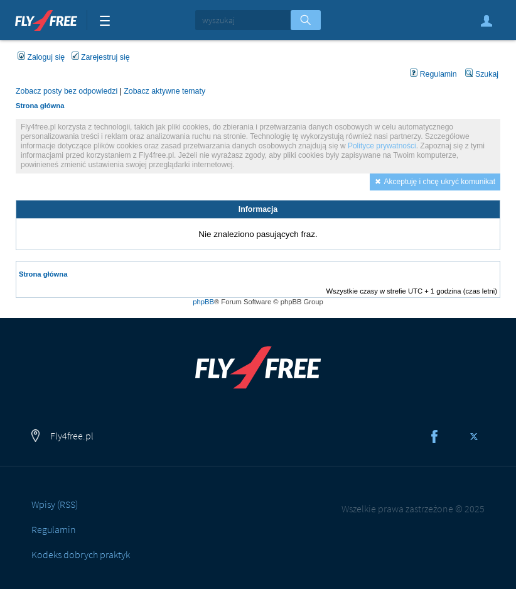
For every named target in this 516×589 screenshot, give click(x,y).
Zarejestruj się (101, 57)
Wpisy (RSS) (54, 504)
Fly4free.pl (46, 19)
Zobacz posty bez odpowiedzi (66, 91)
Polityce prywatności (382, 145)
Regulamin (433, 74)
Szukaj (481, 74)
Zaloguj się (486, 21)
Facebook (434, 436)
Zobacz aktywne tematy (164, 91)
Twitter (474, 436)
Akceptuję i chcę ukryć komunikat (439, 181)
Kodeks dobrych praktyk (80, 554)
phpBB (203, 302)
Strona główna (40, 105)
